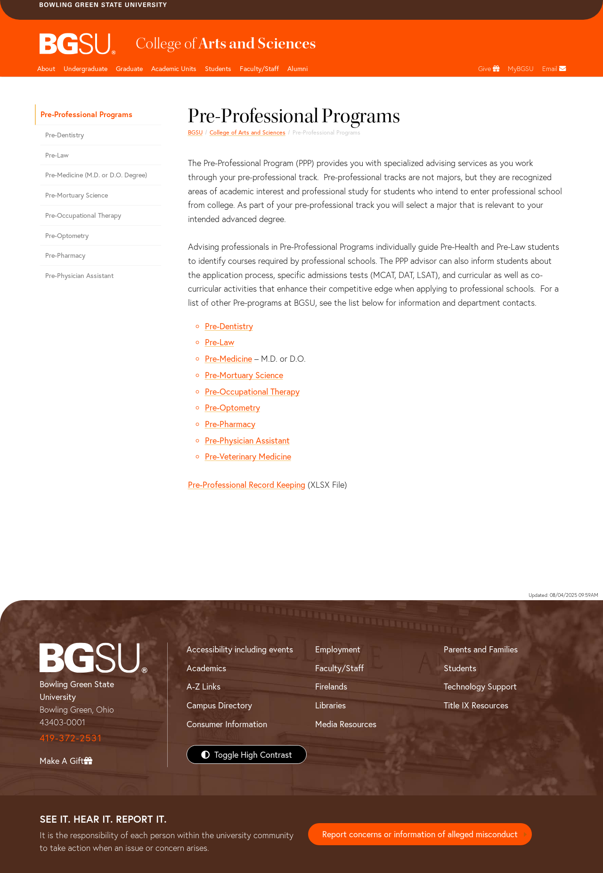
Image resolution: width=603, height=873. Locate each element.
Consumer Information (227, 724)
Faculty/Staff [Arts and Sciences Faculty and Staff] (259, 68)
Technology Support (480, 686)
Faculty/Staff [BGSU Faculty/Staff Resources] (339, 668)
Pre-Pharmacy (230, 423)
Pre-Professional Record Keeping (246, 484)
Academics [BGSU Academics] (206, 668)
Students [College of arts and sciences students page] (218, 68)
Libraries (330, 705)
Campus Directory (219, 705)
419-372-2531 (71, 737)
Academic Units (173, 68)
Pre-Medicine (228, 358)
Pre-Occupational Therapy (252, 391)
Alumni (297, 68)
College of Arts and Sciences (247, 132)
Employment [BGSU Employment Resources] (337, 649)
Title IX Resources (476, 705)
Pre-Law (219, 342)
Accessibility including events (240, 649)
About (46, 68)
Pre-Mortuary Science (244, 375)
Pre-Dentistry (229, 326)
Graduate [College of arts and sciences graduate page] (129, 68)
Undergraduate (85, 68)
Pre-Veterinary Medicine (248, 456)
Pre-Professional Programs (86, 114)
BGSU (195, 132)
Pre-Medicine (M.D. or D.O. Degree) (96, 174)
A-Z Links (203, 686)
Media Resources (345, 724)
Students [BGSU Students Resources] (460, 668)
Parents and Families (481, 649)
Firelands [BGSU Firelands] (331, 686)
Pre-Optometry (232, 407)
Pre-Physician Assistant (247, 440)
